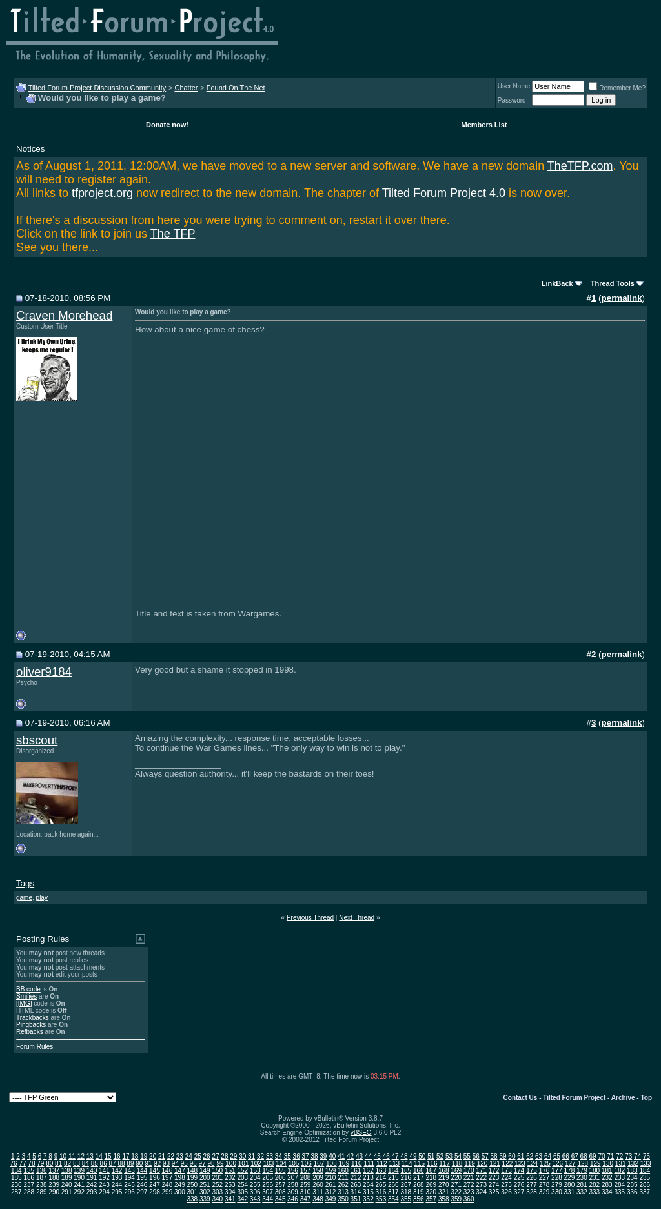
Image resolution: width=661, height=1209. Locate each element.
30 (242, 1156)
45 (377, 1156)
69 (592, 1156)
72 (619, 1156)
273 (481, 1184)
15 (108, 1156)
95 (184, 1163)
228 (556, 1177)
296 (129, 1191)
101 (243, 1163)
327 (519, 1191)
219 (443, 1177)
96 (193, 1163)
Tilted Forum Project (574, 1097)
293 (91, 1191)
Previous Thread (310, 917)
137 (53, 1170)
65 (556, 1156)
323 (468, 1191)
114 (407, 1163)
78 (31, 1163)
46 (386, 1156)
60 (511, 1156)
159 (330, 1170)
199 (192, 1177)
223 (494, 1177)
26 (206, 1156)
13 (90, 1156)
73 (628, 1156)
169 (456, 1170)
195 (142, 1177)
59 (502, 1156)
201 (217, 1177)
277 (531, 1184)
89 (130, 1163)
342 (242, 1199)
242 (91, 1184)
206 (280, 1177)
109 (344, 1163)
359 (456, 1199)
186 (28, 1177)
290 (53, 1191)
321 (443, 1191)
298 (154, 1191)
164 (393, 1170)
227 (544, 1177)
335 (619, 1191)
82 (67, 1163)
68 (583, 1156)
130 (607, 1163)
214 (381, 1177)
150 (217, 1170)
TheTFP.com (580, 165)
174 (519, 1170)
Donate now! (167, 124)
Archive (623, 1097)
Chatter (186, 88)
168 (443, 1170)
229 (569, 1177)
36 (296, 1156)
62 (529, 1156)
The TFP (173, 233)
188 (53, 1177)
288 (28, 1191)
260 (317, 1184)
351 (356, 1199)
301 (192, 1191)
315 (368, 1191)
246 (142, 1184)
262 (343, 1184)
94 (175, 1163)
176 (544, 1170)
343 (255, 1199)
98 (210, 1163)
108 (331, 1163)
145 (154, 1170)
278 (544, 1184)
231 (594, 1177)
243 (104, 1184)
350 (343, 1199)
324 (481, 1191)
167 (430, 1170)
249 (179, 1184)
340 (217, 1199)
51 (430, 1156)
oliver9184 (44, 671)
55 (467, 1156)
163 (381, 1170)
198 (179, 1177)
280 (569, 1184)
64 (547, 1156)
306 (255, 1191)
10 (62, 1156)
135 (28, 1170)
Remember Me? (617, 88)
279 (556, 1184)
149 (204, 1170)
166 (418, 1170)
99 (219, 1163)
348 (317, 1199)
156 (292, 1170)
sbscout (36, 740)
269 (430, 1184)
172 (494, 1170)
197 (167, 1177)
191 (91, 1177)
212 (356, 1177)
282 (594, 1184)
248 (167, 1184)
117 (444, 1163)
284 (619, 1184)
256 (267, 1184)
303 (217, 1191)
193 (117, 1177)
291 (66, 1191)
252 (217, 1184)
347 (305, 1199)
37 (305, 1156)
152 (242, 1170)
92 (157, 1163)
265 (381, 1184)
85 (94, 1163)
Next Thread (356, 917)
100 (230, 1163)
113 (394, 1163)
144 (142, 1170)
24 (188, 1156)
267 (405, 1184)
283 (607, 1184)
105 (294, 1163)
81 (58, 1163)
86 (103, 1163)
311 (317, 1191)
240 (66, 1184)
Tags (25, 883)
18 (134, 1156)
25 (197, 1156)
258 (292, 1184)
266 (393, 1184)
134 (16, 1170)
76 (13, 1163)
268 (418, 1184)
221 (468, 1177)
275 (506, 1184)
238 (41, 1184)
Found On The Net (236, 88)
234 (632, 1177)
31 (251, 1156)
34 (278, 1156)
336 (632, 1191)
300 (179, 1191)
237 (28, 1184)
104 (281, 1163)
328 (531, 1191)
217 (418, 1177)
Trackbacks (32, 1017)
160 (343, 1170)
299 (167, 1191)
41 (341, 1156)
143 (129, 1170)
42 (350, 1156)
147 (179, 1170)
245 (129, 1184)
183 (632, 1170)
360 (468, 1199)
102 (255, 1163)
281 (581, 1184)
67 (574, 1156)
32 (260, 1156)
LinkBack (557, 283)
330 (556, 1191)
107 (319, 1163)
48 (403, 1156)
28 (224, 1156)
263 (356, 1184)
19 (143, 1156)
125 (545, 1163)
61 (520, 1156)
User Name (514, 86)
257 (280, 1184)
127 (570, 1163)
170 (468, 1170)
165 (405, 1170)
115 (419, 1163)
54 (458, 1156)
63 (538, 1156)
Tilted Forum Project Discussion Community (97, 88)
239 (53, 1184)
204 (255, 1177)
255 (255, 1184)
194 (129, 1177)
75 (646, 1156)
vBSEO (361, 1132)
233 (619, 1177)
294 (104, 1191)
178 (569, 1170)
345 (280, 1199)
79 (40, 1163)
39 (323, 1156)
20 (152, 1156)
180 (594, 1170)
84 (85, 1163)
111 (368, 1163)
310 (305, 1191)
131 (620, 1163)
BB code (28, 989)
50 (421, 1156)
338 (192, 1199)
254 (242, 1184)
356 (418, 1199)
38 (314, 1156)
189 (66, 1177)
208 (305, 1177)
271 (456, 1184)
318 (405, 1191)
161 (356, 1170)
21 (161, 1156)
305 (242, 1191)
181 (607, 1170)
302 (204, 1191)
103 (268, 1163)
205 (267, 1177)
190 (79, 1177)
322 (456, 1191)
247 (154, 1184)
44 (368, 1156)
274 (494, 1184)
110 (356, 1163)
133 (645, 1163)
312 (330, 1191)
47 (395, 1156)
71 (610, 1156)
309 (292, 1191)
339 (204, 1199)
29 (233, 1156)
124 (532, 1163)
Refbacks (29, 1031)
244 (117, 1184)
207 (292, 1177)
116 (432, 1163)
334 (607, 1191)
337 (644, 1191)
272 (468, 1184)
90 (139, 1163)
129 (595, 1163)
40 (332, 1156)
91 (148, 1163)
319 (418, 1191)
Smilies (26, 996)
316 (381, 1191)
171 (481, 1170)
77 (22, 1163)
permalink (622, 298)
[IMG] (24, 1003)
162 (368, 1170)
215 (393, 1177)
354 (393, 1199)
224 (506, 1177)
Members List (484, 124)
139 (79, 1170)
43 (359, 1156)
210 (330, 1177)
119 (469, 1163)
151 (230, 1170)
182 (619, 1170)
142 (117, 1170)
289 (41, 1191)
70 (601, 1156)
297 (142, 1191)
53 (449, 1156)
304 (230, 1191)
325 (494, 1191)
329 (544, 1191)
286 (644, 1184)
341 (230, 1199)
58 (494, 1156)
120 (482, 1163)
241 (79, 1184)
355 (405, 1199)
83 (76, 1163)
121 (494, 1163)
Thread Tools (613, 283)
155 (280, 1170)
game (24, 897)
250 (192, 1184)
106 (306, 1163)
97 (202, 1163)
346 (292, 1199)
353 (381, 1199)
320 (430, 1191)
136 (41, 1170)
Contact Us (520, 1097)
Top (646, 1097)
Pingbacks (31, 1024)
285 (632, 1184)
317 (393, 1191)
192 (104, 1177)
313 (343, 1191)
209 (317, 1177)
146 (167, 1170)
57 (485, 1156)
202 (230, 1177)
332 (581, 1191)
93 (166, 1163)
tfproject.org (102, 193)
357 (430, 1199)
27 (215, 1156)
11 (72, 1156)
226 (531, 1177)
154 (267, 1170)
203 (242, 1177)
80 (49, 1163)
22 (170, 1156)
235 (644, 1177)
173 (506, 1170)
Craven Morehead (64, 315)
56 (476, 1156)
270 (443, 1184)
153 (255, 1170)
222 (481, 1177)
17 (125, 1156)
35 (287, 1156)
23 (179, 1156)
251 (204, 1184)
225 (519, 1177)
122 (507, 1163)
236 (16, 1184)
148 (192, 1170)
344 (267, 1199)
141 (104, 1170)
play (42, 897)
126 (557, 1163)
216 (405, 1177)
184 (644, 1170)
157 (305, 1170)
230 (581, 1177)
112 (381, 1163)
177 (556, 1170)
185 (16, 1177)
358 (443, 1199)
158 (317, 1170)
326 (506, 1191)
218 (430, 1177)
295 (117, 1191)
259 (305, 1184)
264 (368, 1184)
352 (368, 1199)
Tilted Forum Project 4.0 (443, 193)
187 (41, 1177)
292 (79, 1191)
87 (112, 1163)
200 (204, 1177)
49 (412, 1156)
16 (116, 1156)
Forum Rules (34, 1046)
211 (343, 1177)
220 (456, 1177)
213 (368, 1177)
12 (81, 1156)
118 (457, 1163)
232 (607, 1177)
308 (280, 1191)
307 (267, 1191)
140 (91, 1170)
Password (512, 100)
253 (230, 1184)
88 (121, 1163)
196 (154, 1177)
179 (581, 1170)
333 (594, 1191)
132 (632, 1163)
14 (99, 1156)
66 (565, 1156)
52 (439, 1156)
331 (569, 1191)
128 (582, 1163)
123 (519, 1163)
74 (637, 1156)
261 (330, 1184)
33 (269, 1156)
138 (66, 1170)
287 (16, 1191)
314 (356, 1191)
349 (330, 1199)
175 (531, 1170)
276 (519, 1184)
